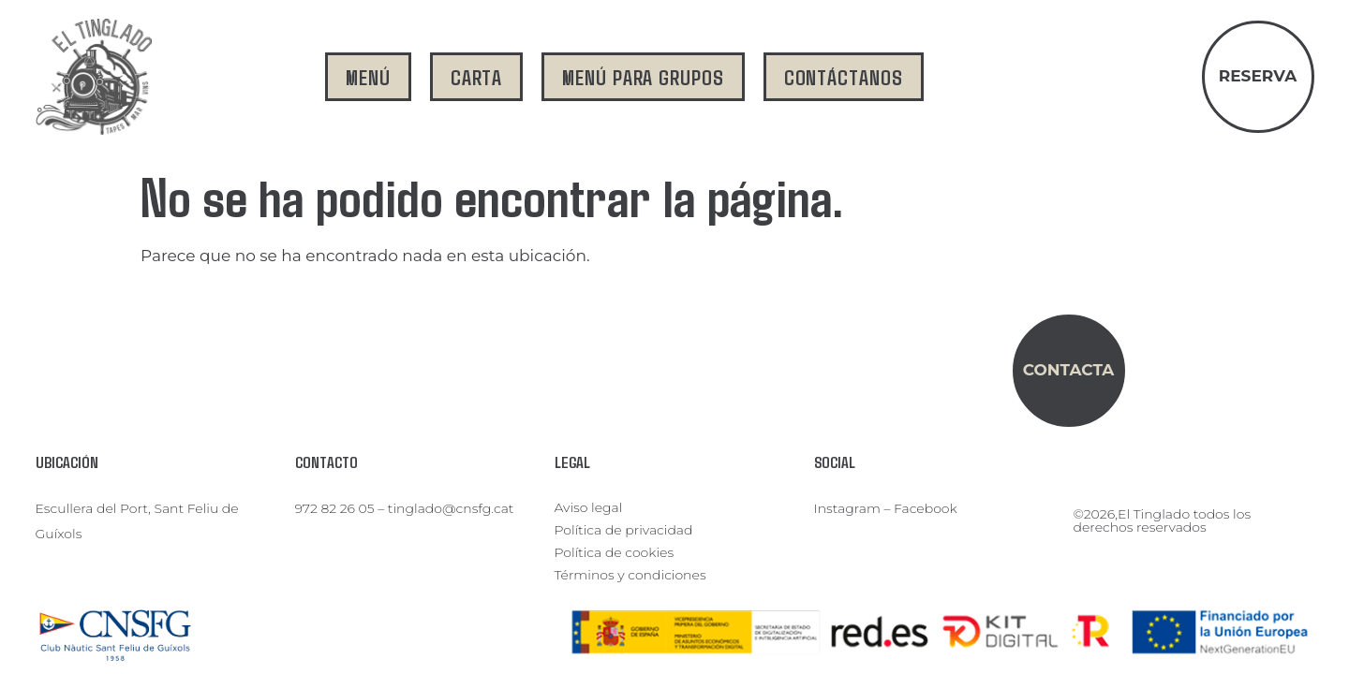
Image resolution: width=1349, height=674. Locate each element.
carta (477, 77)
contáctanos (843, 77)
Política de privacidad (624, 529)
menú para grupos (642, 77)
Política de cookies (614, 552)
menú (368, 77)
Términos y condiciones (630, 574)
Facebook (925, 508)
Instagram (847, 508)
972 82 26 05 (335, 508)
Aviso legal (589, 507)
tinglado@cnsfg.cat (451, 508)
